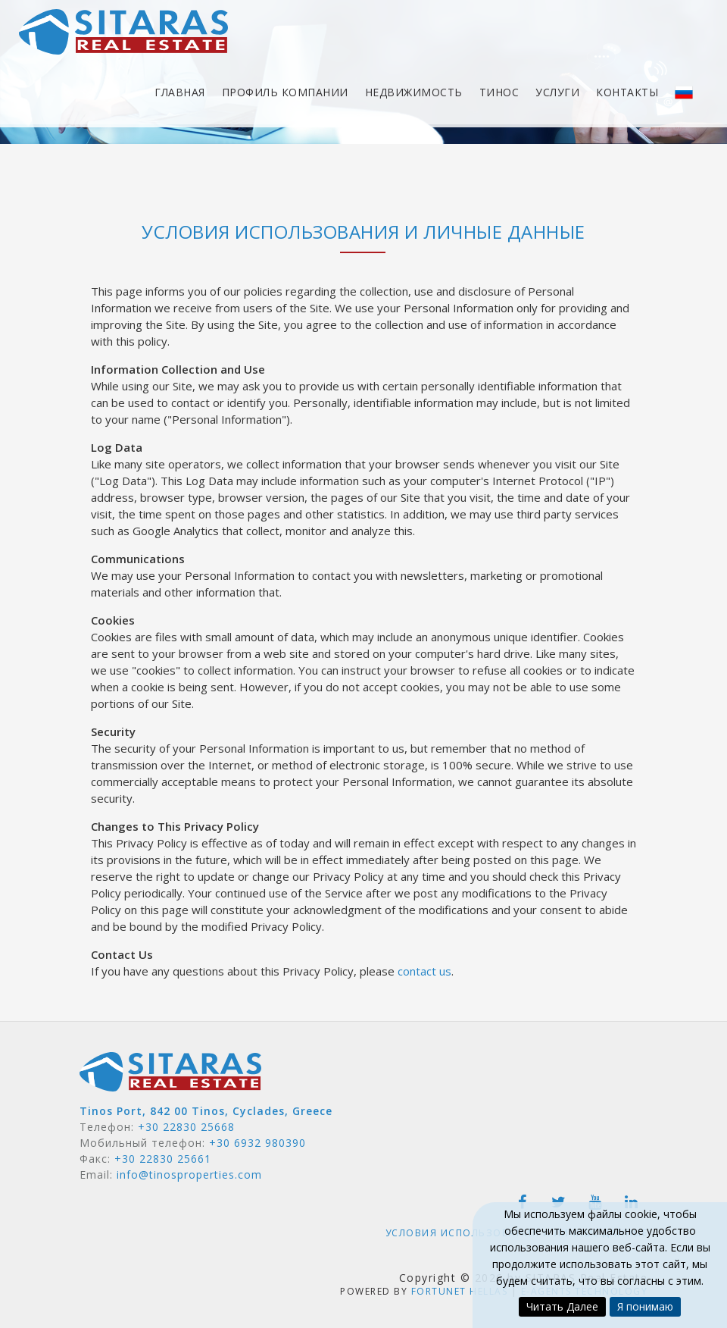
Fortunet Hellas (459, 1291)
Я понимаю (645, 1306)
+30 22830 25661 (162, 1158)
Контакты (627, 95)
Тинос (499, 95)
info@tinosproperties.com (189, 1174)
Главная (179, 95)
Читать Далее (562, 1306)
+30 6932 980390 (257, 1142)
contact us (424, 971)
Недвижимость (414, 95)
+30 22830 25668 (186, 1127)
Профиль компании (285, 95)
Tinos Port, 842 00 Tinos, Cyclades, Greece (206, 1111)
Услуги (557, 95)
